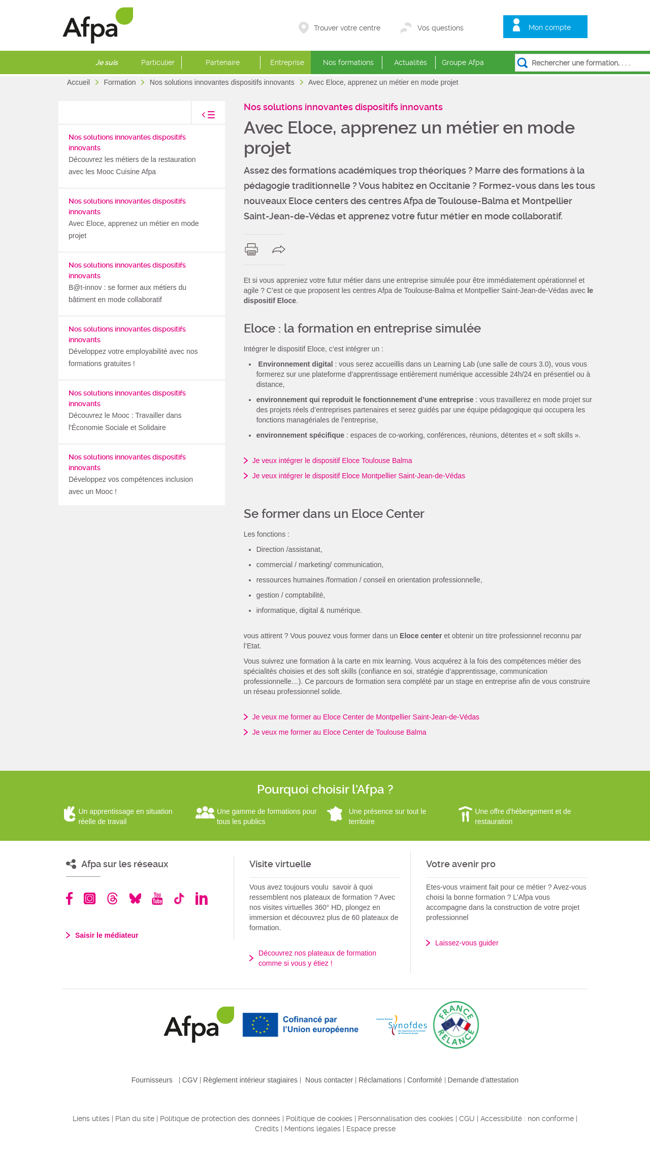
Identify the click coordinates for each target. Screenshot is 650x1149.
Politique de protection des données (220, 1118)
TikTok (179, 898)
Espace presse (371, 1129)
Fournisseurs (152, 1080)
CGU (467, 1118)
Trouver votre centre (347, 28)
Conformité (424, 1080)
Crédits (267, 1129)
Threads (112, 898)
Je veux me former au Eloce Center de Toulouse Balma (339, 732)
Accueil (79, 82)
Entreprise (287, 62)
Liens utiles (91, 1118)
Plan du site (134, 1118)
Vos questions (440, 28)
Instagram (89, 898)
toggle (198, 117)
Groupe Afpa (463, 62)
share (281, 249)
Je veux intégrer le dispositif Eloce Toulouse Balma (332, 460)
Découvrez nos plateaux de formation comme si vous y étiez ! (317, 958)
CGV (190, 1080)
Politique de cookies (319, 1118)
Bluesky (135, 898)
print (254, 249)
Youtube (157, 898)
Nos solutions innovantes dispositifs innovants (223, 82)
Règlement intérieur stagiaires (250, 1080)
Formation (121, 82)
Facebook (69, 898)
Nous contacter (329, 1080)
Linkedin (202, 898)
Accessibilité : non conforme (527, 1118)
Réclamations (380, 1080)
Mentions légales (312, 1129)
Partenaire (223, 62)
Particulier (158, 62)
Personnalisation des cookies (405, 1118)
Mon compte (550, 27)
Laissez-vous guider (467, 943)
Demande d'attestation (483, 1080)
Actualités (410, 62)
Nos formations (348, 62)
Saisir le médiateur (107, 935)
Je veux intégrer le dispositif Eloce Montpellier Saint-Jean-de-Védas (358, 476)
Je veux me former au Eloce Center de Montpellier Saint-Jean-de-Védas (365, 717)
